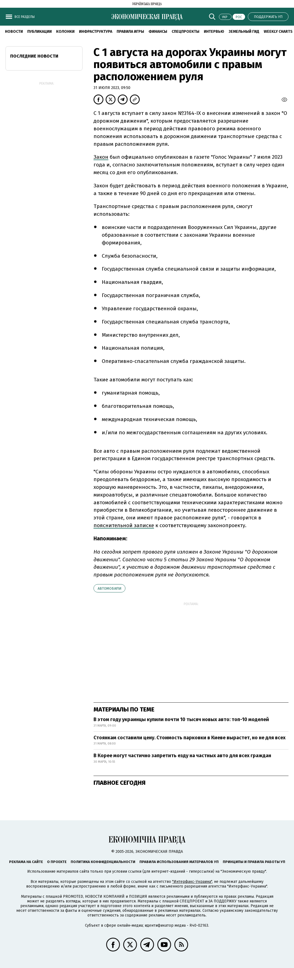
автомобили (109, 588)
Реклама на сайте (26, 862)
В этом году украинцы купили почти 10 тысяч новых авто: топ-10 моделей (181, 719)
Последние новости (34, 56)
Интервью (214, 31)
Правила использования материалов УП (179, 862)
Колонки (65, 31)
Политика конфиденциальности (103, 862)
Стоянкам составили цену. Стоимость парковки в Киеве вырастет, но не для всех (189, 738)
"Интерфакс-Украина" (192, 881)
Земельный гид (244, 31)
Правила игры (130, 31)
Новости (14, 31)
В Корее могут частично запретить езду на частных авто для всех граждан (182, 756)
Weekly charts (278, 31)
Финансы (158, 31)
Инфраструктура (95, 31)
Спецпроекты (185, 31)
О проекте (57, 862)
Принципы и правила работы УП (254, 862)
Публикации (39, 31)
